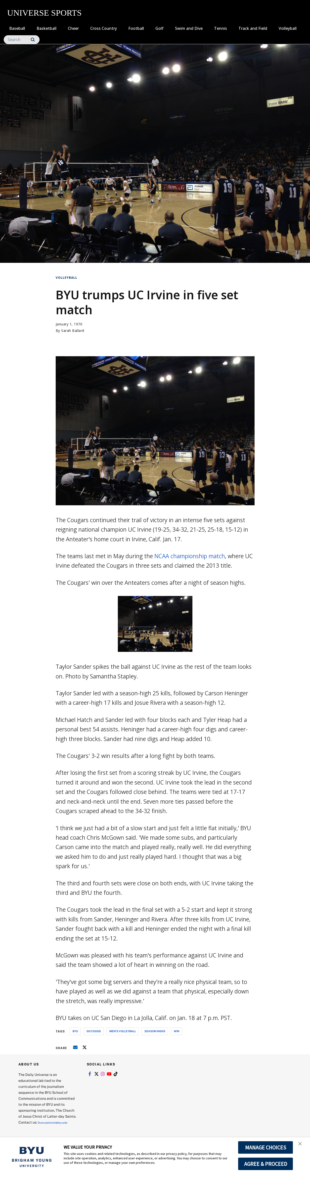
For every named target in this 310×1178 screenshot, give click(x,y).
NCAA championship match (189, 556)
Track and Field (252, 28)
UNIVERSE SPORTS (44, 12)
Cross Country (103, 28)
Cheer (73, 28)
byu (75, 1031)
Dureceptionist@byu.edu (38, 1128)
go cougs (94, 1031)
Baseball (17, 28)
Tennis (220, 28)
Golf (159, 28)
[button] (302, 1146)
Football (136, 28)
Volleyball (288, 28)
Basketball (46, 28)
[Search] (22, 39)
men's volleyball (122, 1031)
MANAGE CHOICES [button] (265, 1147)
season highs (154, 1031)
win (176, 1031)
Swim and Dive (189, 28)
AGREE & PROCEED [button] (265, 1163)
